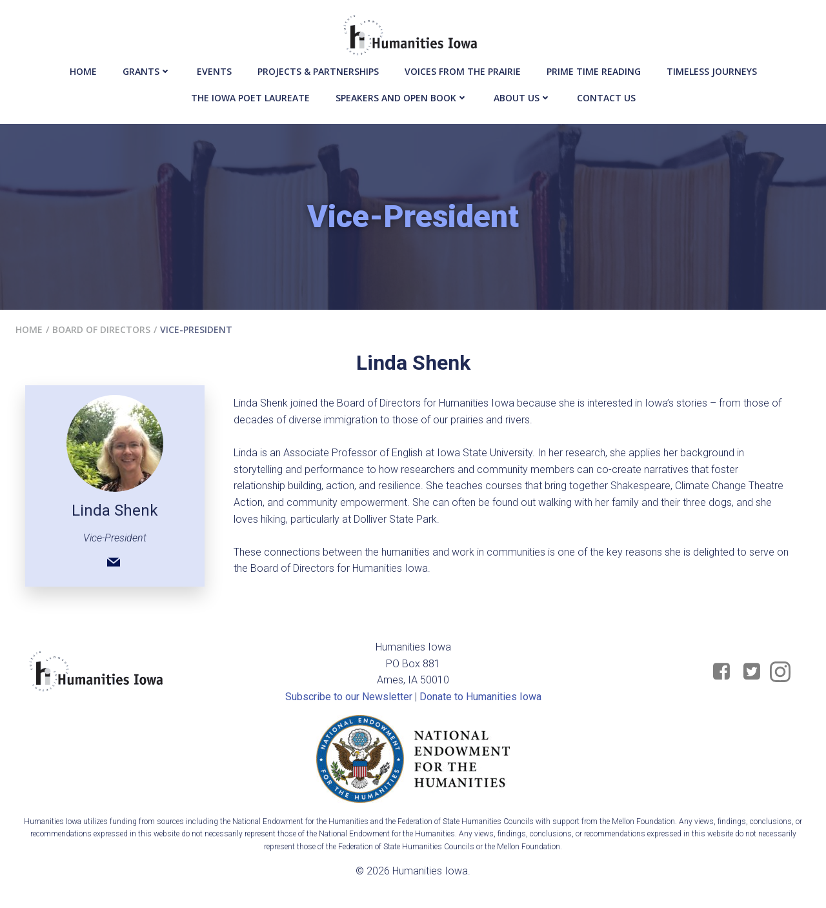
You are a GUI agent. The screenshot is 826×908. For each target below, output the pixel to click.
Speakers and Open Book (402, 98)
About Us (522, 98)
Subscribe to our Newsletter (348, 697)
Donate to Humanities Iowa (480, 697)
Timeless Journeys (712, 71)
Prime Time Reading (594, 71)
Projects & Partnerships (318, 71)
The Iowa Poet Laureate (250, 98)
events (214, 71)
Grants (147, 71)
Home (83, 71)
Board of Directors (101, 329)
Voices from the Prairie (463, 71)
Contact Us (606, 98)
